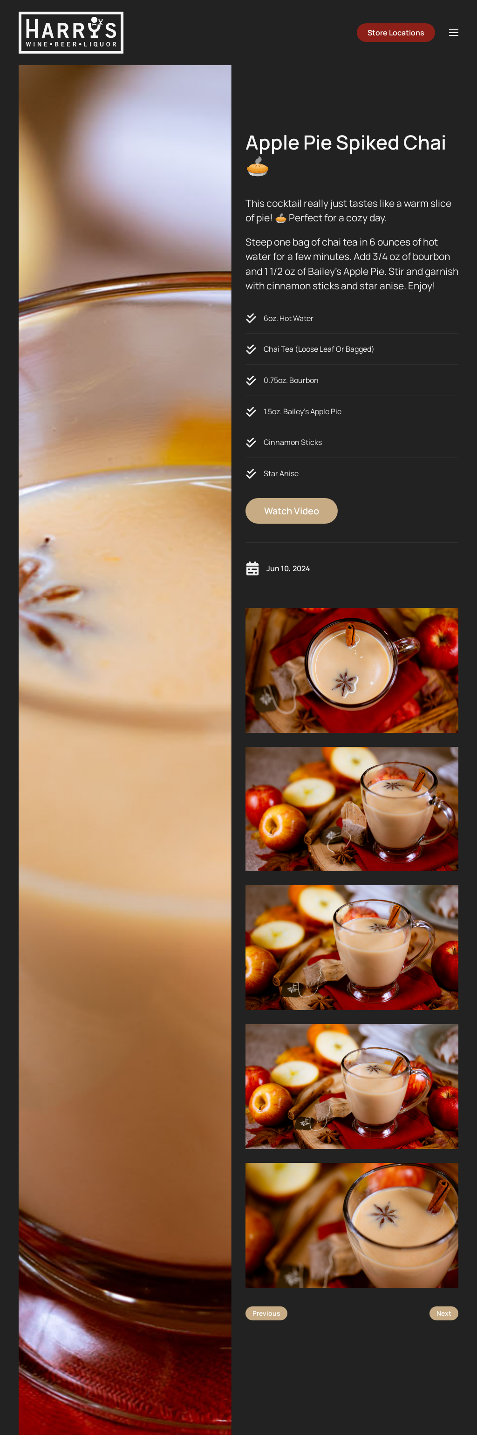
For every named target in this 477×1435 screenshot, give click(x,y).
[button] (453, 32)
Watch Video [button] (291, 511)
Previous (266, 1313)
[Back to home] (71, 32)
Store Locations (396, 32)
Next (443, 1313)
